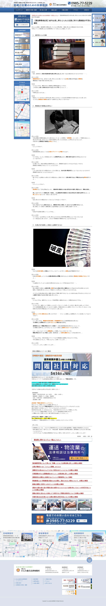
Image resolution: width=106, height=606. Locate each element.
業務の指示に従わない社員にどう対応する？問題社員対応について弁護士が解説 (58, 493)
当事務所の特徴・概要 (21, 585)
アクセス (47, 581)
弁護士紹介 (18, 583)
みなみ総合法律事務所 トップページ (21, 580)
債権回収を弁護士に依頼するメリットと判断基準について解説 (52, 477)
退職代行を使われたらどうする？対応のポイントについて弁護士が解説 (55, 470)
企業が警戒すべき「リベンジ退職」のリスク (46, 466)
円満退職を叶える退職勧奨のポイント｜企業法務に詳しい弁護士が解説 (55, 473)
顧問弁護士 (36, 581)
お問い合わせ (48, 583)
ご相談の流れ (48, 579)
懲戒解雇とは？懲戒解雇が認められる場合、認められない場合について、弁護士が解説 (60, 480)
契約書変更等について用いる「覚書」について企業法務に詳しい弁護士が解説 (57, 463)
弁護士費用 (36, 583)
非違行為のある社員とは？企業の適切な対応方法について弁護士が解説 (55, 497)
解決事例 (36, 579)
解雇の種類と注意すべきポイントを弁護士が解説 (48, 484)
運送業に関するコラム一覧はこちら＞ (47, 440)
